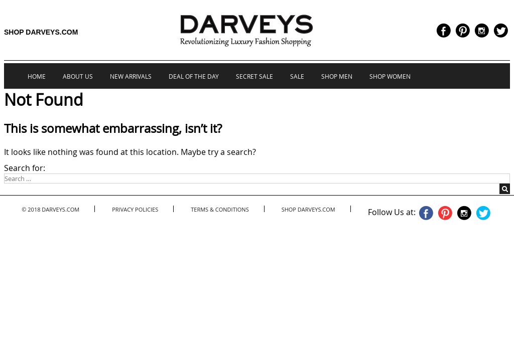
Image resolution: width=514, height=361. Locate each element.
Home (37, 76)
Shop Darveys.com (41, 32)
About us (78, 76)
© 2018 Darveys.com (50, 209)
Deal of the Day (194, 76)
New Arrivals (131, 76)
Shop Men (336, 76)
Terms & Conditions (219, 209)
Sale (297, 76)
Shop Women (390, 76)
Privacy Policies (135, 209)
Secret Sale (254, 76)
